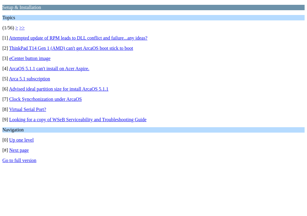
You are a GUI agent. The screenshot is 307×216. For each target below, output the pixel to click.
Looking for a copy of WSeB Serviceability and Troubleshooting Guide (78, 119)
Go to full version (19, 160)
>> (22, 27)
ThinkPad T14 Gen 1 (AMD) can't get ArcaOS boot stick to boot (71, 48)
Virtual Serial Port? (27, 109)
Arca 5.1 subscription (29, 78)
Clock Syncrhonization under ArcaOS (45, 99)
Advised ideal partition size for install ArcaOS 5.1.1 (59, 89)
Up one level (21, 139)
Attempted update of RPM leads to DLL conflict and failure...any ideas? (78, 37)
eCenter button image (30, 58)
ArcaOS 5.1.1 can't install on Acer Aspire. (49, 68)
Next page (19, 150)
